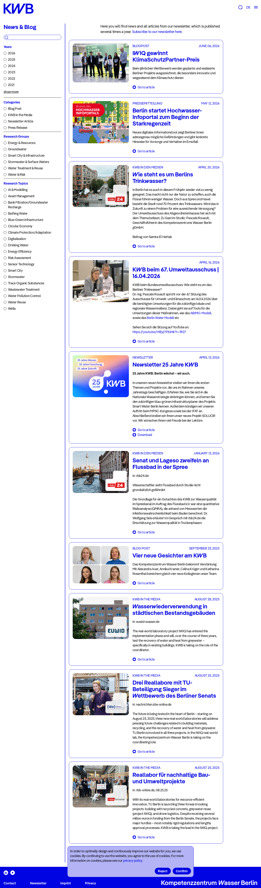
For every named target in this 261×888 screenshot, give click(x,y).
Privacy (90, 883)
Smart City (15, 270)
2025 (11, 59)
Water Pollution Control (24, 296)
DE (248, 7)
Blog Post (15, 108)
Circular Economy (20, 226)
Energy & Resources (21, 143)
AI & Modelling (17, 190)
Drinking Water (18, 245)
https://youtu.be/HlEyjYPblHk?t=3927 (159, 332)
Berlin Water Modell (161, 318)
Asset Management (21, 196)
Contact (10, 883)
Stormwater (16, 277)
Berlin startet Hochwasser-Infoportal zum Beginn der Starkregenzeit (167, 117)
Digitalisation (17, 239)
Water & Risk (16, 174)
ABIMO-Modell (200, 313)
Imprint (65, 883)
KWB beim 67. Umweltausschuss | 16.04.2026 (175, 272)
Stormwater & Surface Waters (28, 162)
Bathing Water (18, 213)
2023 (11, 72)
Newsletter (38, 883)
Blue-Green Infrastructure (25, 220)
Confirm (182, 871)
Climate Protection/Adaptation (29, 232)
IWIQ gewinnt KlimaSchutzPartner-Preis (166, 56)
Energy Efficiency (20, 251)
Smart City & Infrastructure (26, 155)
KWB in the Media (20, 115)
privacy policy (132, 860)
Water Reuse (17, 302)
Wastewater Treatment (24, 289)
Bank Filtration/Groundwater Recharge (28, 204)
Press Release (17, 128)
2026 (11, 53)
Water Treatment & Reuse (25, 168)
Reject (162, 871)
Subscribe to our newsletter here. (157, 31)
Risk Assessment (19, 258)
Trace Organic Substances (26, 283)
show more (11, 92)
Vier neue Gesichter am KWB (169, 555)
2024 (11, 66)
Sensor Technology (21, 264)
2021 (11, 85)
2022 (11, 78)
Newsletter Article (20, 121)
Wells (12, 308)
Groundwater (17, 149)
